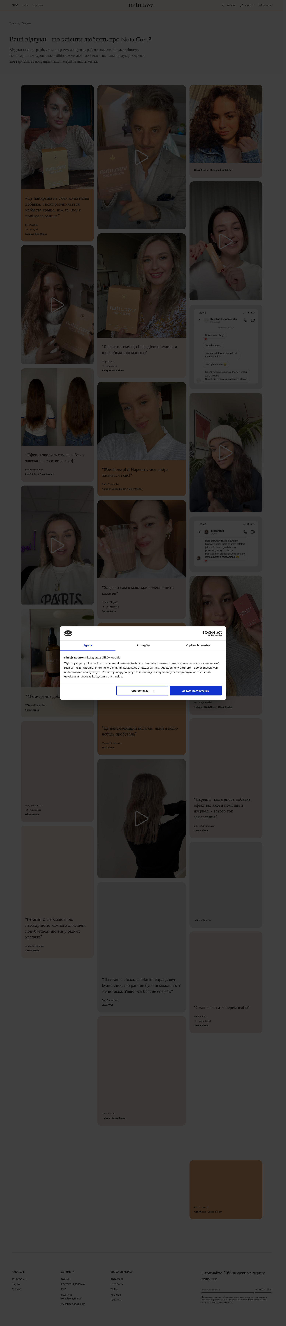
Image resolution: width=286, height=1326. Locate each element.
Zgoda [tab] (88, 645)
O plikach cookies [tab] (198, 645)
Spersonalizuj (142, 690)
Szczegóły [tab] (143, 645)
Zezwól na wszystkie (195, 690)
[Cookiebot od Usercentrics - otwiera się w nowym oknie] (206, 633)
